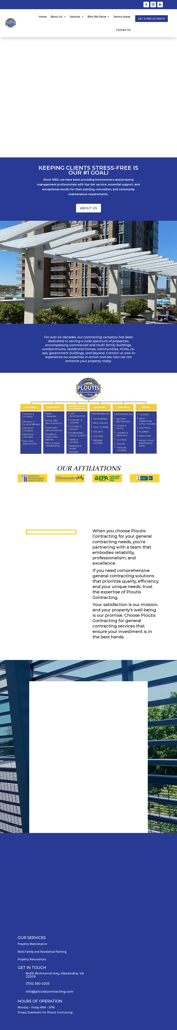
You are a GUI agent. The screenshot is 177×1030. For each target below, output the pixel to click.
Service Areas (122, 17)
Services (75, 17)
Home (43, 17)
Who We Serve (96, 17)
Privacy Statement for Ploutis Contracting (45, 1012)
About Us (56, 17)
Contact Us (123, 30)
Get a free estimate (151, 18)
